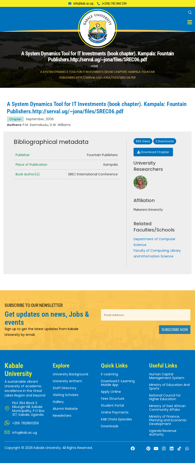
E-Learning (109, 374)
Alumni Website (65, 408)
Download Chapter (153, 152)
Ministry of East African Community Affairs (167, 408)
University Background (70, 374)
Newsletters (62, 415)
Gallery (58, 401)
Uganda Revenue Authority (162, 432)
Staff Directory (64, 388)
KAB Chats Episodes (116, 419)
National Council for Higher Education (165, 397)
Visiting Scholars (65, 395)
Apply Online (111, 391)
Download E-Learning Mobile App (118, 383)
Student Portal (112, 405)
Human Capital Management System (166, 376)
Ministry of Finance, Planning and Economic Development (168, 420)
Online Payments (114, 412)
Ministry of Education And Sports (169, 386)
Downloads (109, 426)
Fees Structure (112, 398)
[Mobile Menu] (189, 22)
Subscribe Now (175, 329)
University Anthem (67, 381)
